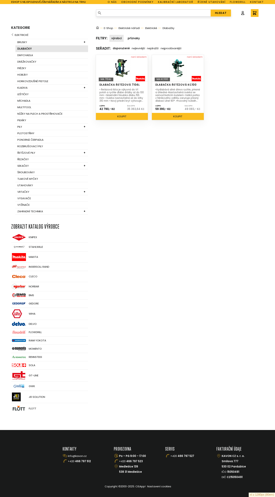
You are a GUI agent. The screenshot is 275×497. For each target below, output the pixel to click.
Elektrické (21, 35)
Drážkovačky (26, 61)
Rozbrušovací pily (30, 146)
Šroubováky (26, 172)
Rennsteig (26, 357)
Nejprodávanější (171, 48)
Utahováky (25, 185)
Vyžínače (23, 205)
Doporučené (121, 48)
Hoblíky (22, 75)
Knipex (24, 237)
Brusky (22, 42)
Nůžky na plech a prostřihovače (39, 114)
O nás (112, 2)
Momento (26, 348)
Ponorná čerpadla (30, 140)
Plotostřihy (25, 133)
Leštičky (23, 94)
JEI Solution (28, 397)
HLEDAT (221, 13)
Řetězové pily (26, 153)
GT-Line (24, 375)
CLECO (24, 276)
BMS (22, 295)
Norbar (25, 286)
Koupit (121, 116)
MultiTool (24, 107)
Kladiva (22, 88)
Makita (24, 257)
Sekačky (23, 166)
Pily (19, 127)
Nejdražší (153, 48)
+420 (79, 461)
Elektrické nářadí (129, 28)
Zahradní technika (30, 211)
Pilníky (21, 120)
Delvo (24, 324)
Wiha (23, 314)
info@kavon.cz (77, 456)
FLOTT (23, 408)
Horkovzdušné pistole (32, 81)
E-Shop (108, 28)
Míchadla (23, 101)
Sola (23, 365)
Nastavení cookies (159, 486)
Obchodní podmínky (137, 2)
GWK (23, 386)
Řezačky (23, 159)
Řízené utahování (212, 2)
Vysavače (24, 198)
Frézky (21, 68)
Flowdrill (238, 2)
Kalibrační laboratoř (175, 2)
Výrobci (116, 38)
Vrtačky (23, 192)
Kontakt (257, 2)
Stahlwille (27, 246)
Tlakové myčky (27, 179)
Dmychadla (25, 55)
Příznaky (134, 38)
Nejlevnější (138, 48)
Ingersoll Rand (30, 266)
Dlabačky (24, 48)
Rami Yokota (28, 340)
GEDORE (25, 303)
